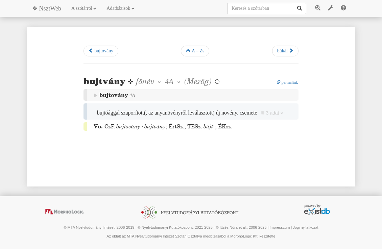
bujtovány (101, 50)
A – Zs (195, 50)
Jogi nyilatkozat (305, 227)
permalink (287, 82)
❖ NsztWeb (46, 8)
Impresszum (279, 227)
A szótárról (83, 8)
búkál (285, 50)
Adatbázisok (120, 8)
